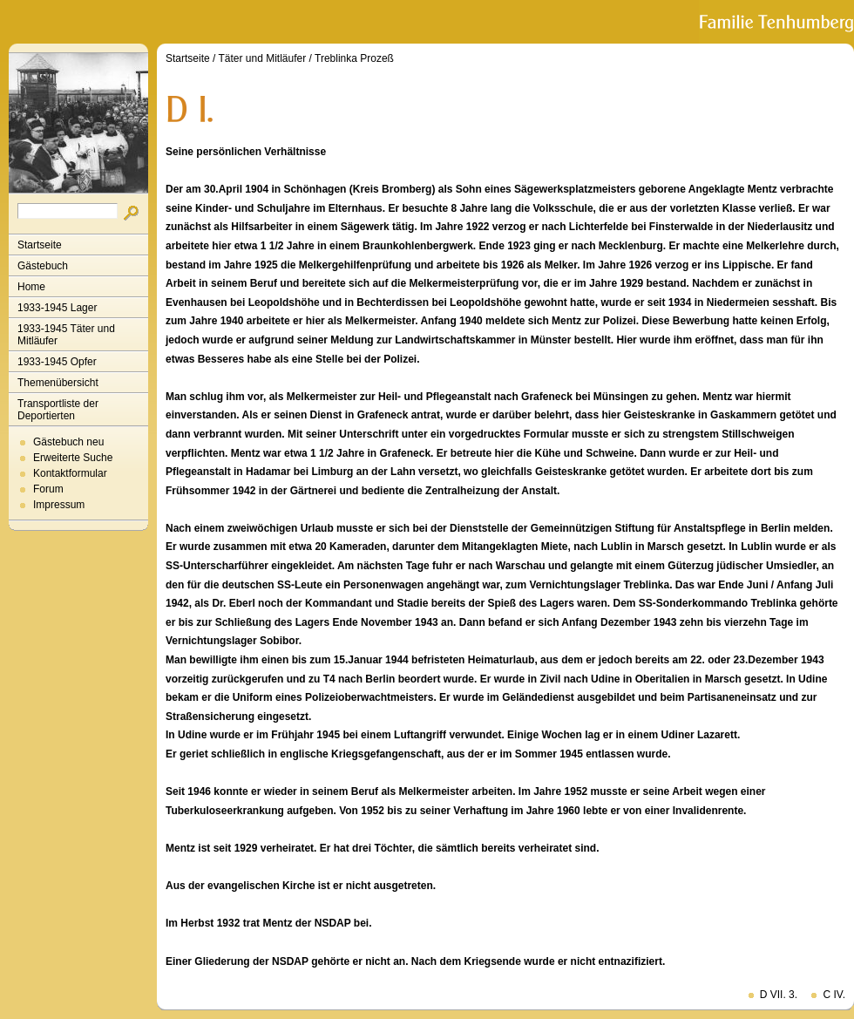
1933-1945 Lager (57, 308)
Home (31, 287)
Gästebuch (42, 266)
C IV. (834, 994)
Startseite (39, 245)
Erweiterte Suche (72, 458)
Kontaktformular (70, 473)
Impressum (59, 505)
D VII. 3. (778, 994)
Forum (48, 489)
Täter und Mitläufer (263, 58)
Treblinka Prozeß (354, 58)
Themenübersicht (57, 383)
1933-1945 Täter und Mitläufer (66, 335)
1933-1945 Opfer (57, 362)
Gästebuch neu (68, 442)
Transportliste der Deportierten (57, 409)
